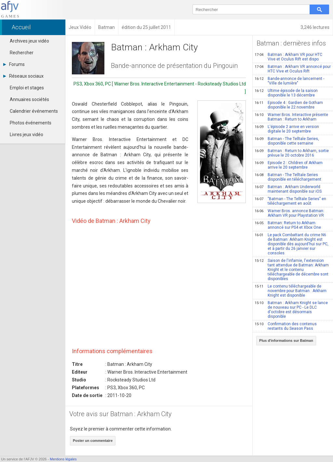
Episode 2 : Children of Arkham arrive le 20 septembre (289, 165)
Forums (14, 64)
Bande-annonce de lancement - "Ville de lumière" (289, 80)
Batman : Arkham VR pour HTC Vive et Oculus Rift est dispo (288, 56)
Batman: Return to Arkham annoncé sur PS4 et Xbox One (288, 225)
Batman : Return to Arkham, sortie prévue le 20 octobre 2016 (292, 153)
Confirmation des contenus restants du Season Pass (286, 326)
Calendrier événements (34, 111)
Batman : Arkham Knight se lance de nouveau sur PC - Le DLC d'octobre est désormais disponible (291, 310)
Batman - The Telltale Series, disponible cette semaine (287, 141)
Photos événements (30, 122)
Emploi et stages (27, 87)
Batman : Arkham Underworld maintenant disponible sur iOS (288, 189)
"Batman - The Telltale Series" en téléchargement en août (290, 201)
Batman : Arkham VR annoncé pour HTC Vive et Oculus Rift (293, 68)
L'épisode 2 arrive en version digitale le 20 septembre (287, 129)
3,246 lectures (314, 27)
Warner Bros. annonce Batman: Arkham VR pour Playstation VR (289, 213)
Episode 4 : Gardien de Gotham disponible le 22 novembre (289, 104)
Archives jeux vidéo (29, 41)
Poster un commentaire (93, 441)
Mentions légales (63, 459)
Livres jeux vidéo (26, 134)
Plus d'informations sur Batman (286, 340)
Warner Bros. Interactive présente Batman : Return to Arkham (291, 117)
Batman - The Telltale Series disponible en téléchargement (288, 177)
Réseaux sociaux (23, 76)
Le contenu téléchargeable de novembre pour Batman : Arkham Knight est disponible (290, 291)
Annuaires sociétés (29, 99)
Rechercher (21, 52)
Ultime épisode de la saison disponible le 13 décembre (286, 92)
